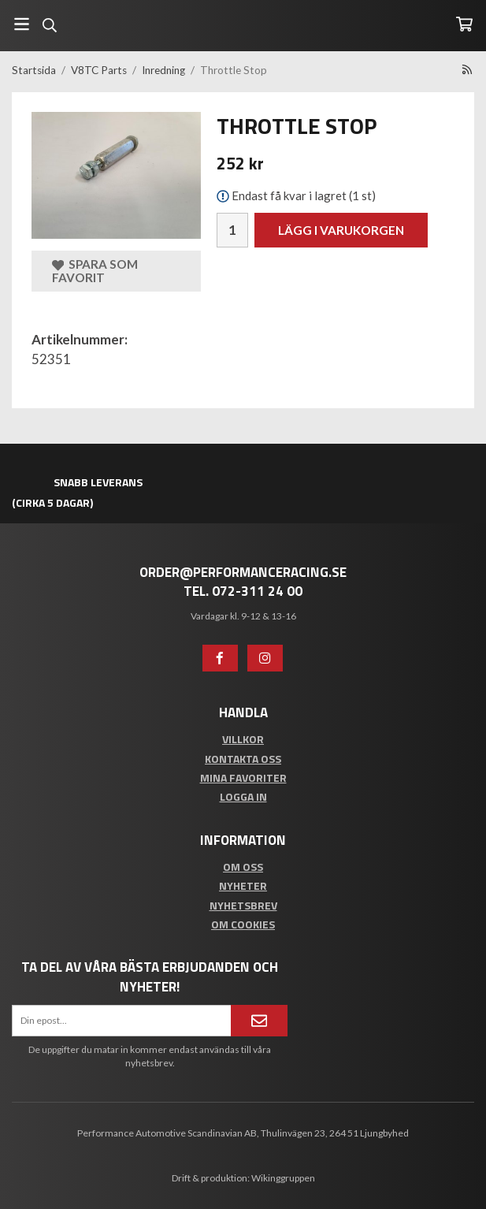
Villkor (243, 739)
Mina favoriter (243, 777)
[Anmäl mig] (259, 1020)
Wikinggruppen (283, 1178)
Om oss (243, 866)
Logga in (243, 796)
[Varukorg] (464, 24)
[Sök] (49, 25)
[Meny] (21, 24)
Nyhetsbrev (243, 905)
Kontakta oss (243, 758)
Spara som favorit (95, 271)
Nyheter (243, 885)
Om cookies (243, 924)
